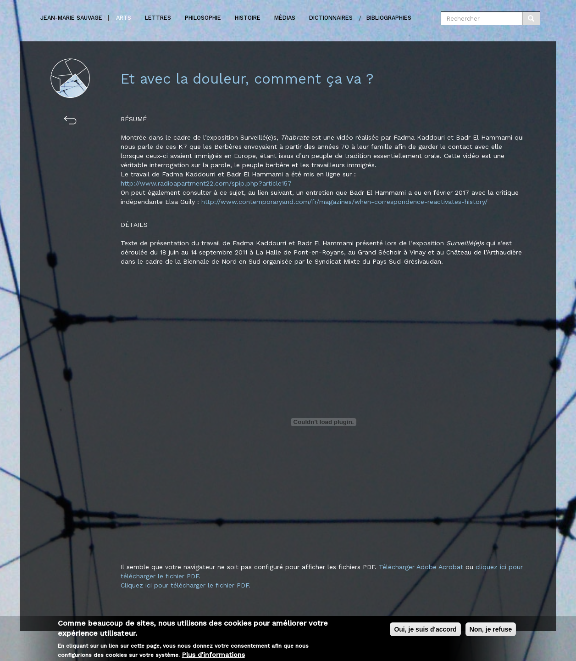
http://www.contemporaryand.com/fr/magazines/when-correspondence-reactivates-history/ (344, 201)
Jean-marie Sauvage (71, 17)
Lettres (158, 17)
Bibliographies (388, 17)
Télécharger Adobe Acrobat (422, 567)
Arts (123, 17)
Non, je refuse (491, 632)
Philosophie (203, 17)
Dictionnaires (331, 17)
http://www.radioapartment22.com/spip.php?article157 (206, 183)
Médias (284, 17)
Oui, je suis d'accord (425, 632)
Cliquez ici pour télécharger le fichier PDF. (185, 585)
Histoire (247, 17)
